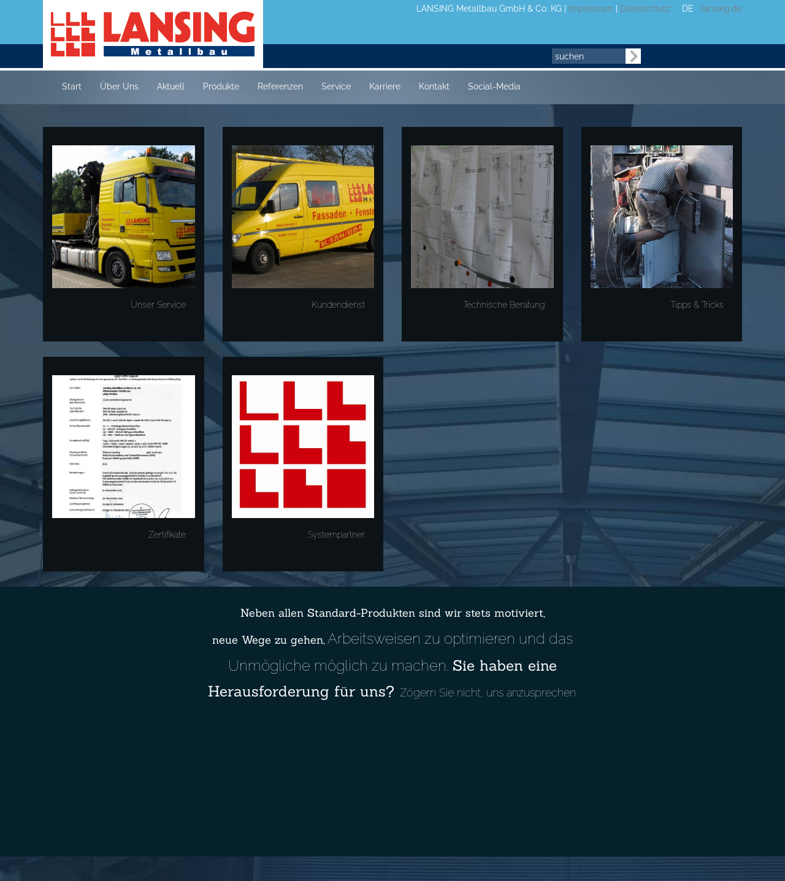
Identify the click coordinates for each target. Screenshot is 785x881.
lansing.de (719, 8)
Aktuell (171, 86)
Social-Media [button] (494, 86)
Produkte (221, 86)
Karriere (384, 86)
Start (72, 86)
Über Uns (119, 86)
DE (688, 8)
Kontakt (434, 86)
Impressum (591, 8)
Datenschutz (645, 8)
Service (336, 86)
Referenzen (280, 86)
